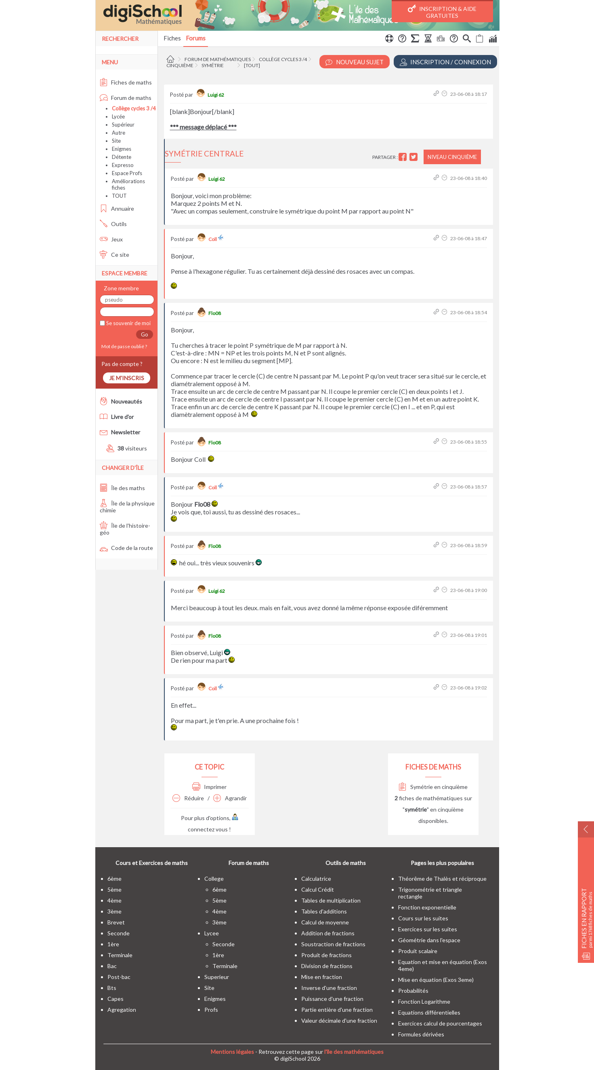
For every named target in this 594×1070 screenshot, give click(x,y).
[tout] (252, 65)
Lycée (118, 116)
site (209, 987)
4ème (114, 900)
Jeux (111, 239)
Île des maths (122, 487)
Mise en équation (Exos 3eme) (436, 979)
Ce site (114, 254)
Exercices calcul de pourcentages (440, 1023)
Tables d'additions (324, 911)
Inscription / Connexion (445, 62)
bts (111, 987)
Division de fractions (327, 965)
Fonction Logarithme (424, 1001)
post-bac (118, 976)
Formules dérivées (421, 1034)
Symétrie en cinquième (433, 786)
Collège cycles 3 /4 (283, 59)
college (214, 878)
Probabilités (413, 990)
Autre (118, 132)
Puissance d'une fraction (332, 998)
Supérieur (123, 124)
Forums (196, 38)
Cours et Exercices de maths (151, 862)
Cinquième (179, 65)
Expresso (123, 165)
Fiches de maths (126, 82)
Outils (113, 223)
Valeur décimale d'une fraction (339, 1020)
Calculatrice (316, 878)
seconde (118, 933)
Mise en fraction (321, 976)
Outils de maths (345, 862)
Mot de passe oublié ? (123, 346)
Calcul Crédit (317, 889)
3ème (114, 911)
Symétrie (212, 65)
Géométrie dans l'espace (429, 940)
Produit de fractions (326, 955)
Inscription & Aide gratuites (442, 11)
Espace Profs (127, 173)
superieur (216, 976)
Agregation (121, 1009)
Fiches (172, 38)
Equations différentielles (429, 1012)
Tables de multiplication (331, 900)
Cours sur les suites (423, 918)
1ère (113, 944)
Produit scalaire (417, 950)
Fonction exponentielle (427, 907)
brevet (116, 922)
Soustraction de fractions (333, 944)
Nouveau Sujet (354, 62)
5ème (114, 889)
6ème (114, 878)
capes (115, 998)
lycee (211, 933)
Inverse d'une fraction (329, 987)
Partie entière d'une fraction (337, 1009)
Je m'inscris (126, 377)
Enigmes (121, 149)
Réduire (188, 798)
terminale (119, 955)
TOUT (119, 195)
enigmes (215, 998)
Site (116, 140)
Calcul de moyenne (325, 922)
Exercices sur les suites (427, 929)
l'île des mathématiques (354, 1051)
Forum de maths (125, 97)
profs (211, 1009)
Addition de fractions (328, 933)
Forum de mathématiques (218, 59)
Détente (121, 157)
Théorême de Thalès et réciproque (442, 878)
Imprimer (209, 786)
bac (112, 965)
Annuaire (117, 208)
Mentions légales (232, 1051)
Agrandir (230, 798)
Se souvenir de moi (128, 323)
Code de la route (126, 547)
